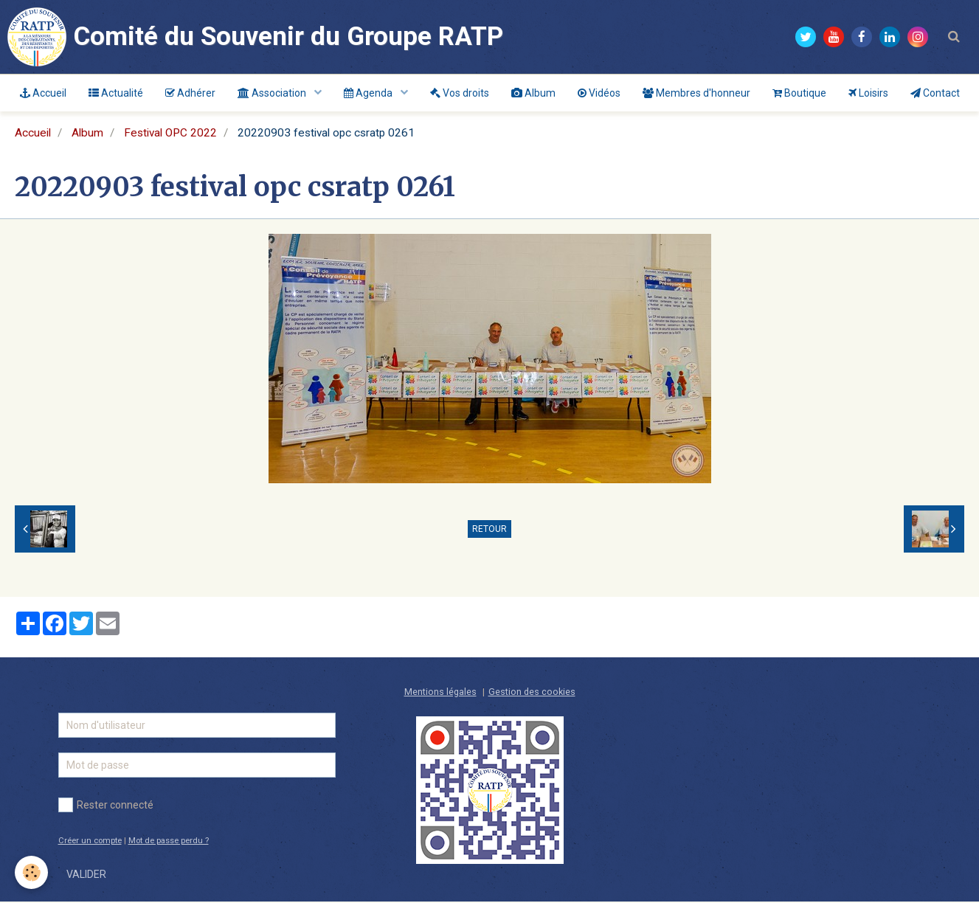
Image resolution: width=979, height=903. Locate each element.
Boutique (799, 93)
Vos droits (459, 93)
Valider (86, 876)
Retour (489, 530)
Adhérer (190, 93)
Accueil (43, 93)
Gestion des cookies (531, 693)
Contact (935, 93)
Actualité (116, 93)
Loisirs (868, 93)
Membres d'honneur (696, 93)
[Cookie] (31, 872)
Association (273, 93)
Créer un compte (90, 842)
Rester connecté (105, 806)
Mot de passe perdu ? (168, 842)
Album (533, 93)
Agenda (369, 93)
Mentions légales (440, 693)
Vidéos (599, 93)
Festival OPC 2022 (170, 134)
